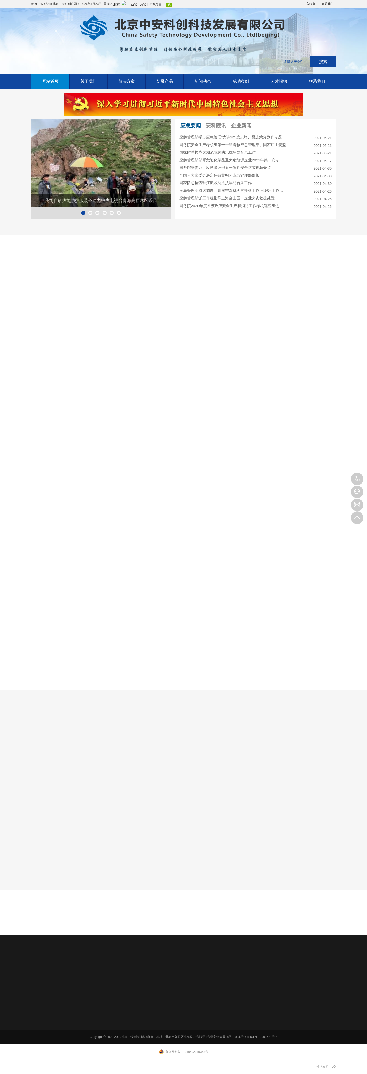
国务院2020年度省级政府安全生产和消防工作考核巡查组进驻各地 (232, 206)
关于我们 (88, 81)
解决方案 (127, 81)
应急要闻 (190, 125)
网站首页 (50, 81)
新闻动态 (203, 81)
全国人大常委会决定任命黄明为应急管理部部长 (219, 175)
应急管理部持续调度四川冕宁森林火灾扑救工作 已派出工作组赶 (232, 190)
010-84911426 (357, 479)
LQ (334, 1066)
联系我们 (328, 4)
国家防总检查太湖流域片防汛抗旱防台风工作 (217, 152)
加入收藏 (309, 4)
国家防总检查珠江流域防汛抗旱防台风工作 (215, 183)
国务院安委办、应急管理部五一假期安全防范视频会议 (225, 167)
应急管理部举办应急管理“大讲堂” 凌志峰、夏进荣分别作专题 (230, 137)
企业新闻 (241, 125)
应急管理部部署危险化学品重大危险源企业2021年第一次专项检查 (232, 160)
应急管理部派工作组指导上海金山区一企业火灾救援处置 (227, 198)
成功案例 (241, 81)
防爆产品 (165, 81)
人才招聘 (279, 81)
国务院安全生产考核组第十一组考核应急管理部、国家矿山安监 (232, 145)
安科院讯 (216, 125)
